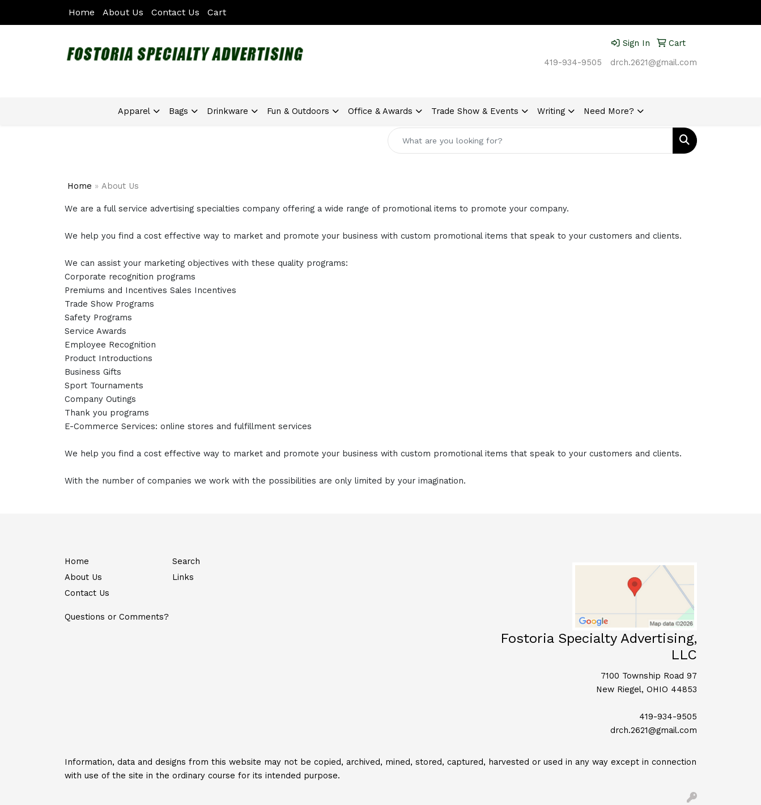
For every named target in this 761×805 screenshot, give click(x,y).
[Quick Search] (530, 141)
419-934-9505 (573, 62)
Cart (216, 12)
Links (183, 577)
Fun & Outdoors (298, 111)
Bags (178, 111)
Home (82, 12)
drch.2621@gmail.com (653, 62)
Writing (551, 111)
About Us (123, 12)
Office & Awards (380, 111)
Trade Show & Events (474, 111)
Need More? (609, 111)
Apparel (134, 111)
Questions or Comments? (117, 617)
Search (186, 561)
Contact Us (175, 12)
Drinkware (227, 111)
